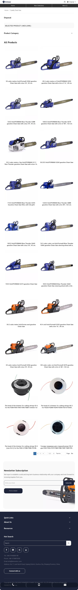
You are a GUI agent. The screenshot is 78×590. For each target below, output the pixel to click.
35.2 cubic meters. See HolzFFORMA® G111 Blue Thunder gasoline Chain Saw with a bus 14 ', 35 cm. (21, 163)
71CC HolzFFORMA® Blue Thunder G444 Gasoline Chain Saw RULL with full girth (21, 204)
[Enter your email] (33, 483)
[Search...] (35, 543)
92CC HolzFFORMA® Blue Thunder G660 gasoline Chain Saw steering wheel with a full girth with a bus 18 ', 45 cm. (56, 285)
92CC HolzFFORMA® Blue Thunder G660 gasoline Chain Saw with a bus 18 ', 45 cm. (21, 244)
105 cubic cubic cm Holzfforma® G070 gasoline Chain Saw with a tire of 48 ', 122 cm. (56, 366)
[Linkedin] (13, 550)
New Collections (39, 5)
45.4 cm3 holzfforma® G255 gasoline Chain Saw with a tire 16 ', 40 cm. (56, 325)
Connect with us (14, 571)
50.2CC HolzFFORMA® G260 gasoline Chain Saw (56, 162)
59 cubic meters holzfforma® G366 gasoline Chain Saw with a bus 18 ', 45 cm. (21, 82)
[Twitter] (19, 550)
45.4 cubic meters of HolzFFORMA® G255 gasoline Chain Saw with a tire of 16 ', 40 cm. (56, 82)
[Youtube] (26, 550)
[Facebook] (6, 550)
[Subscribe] (68, 482)
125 (49, 453)
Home (13, 5)
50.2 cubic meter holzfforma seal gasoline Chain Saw (21, 325)
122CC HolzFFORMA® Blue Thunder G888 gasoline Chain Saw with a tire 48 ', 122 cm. (56, 204)
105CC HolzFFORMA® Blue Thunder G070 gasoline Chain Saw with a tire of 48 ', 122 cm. (56, 123)
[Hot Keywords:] (68, 543)
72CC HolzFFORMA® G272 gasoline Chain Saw (21, 284)
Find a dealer (13, 491)
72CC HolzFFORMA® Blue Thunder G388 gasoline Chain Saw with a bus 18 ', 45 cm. (21, 123)
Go (72, 453)
